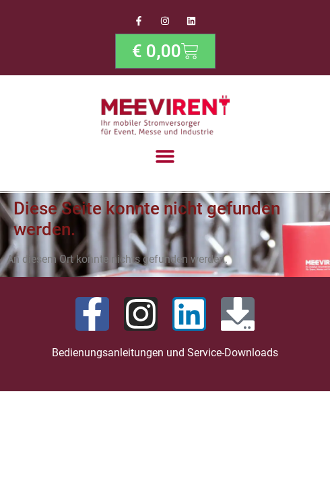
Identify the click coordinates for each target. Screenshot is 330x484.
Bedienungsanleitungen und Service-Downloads (165, 352)
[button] (165, 155)
